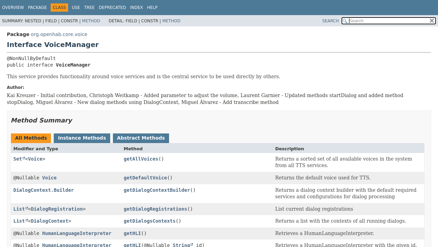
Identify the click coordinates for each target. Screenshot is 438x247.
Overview (13, 7)
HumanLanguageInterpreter (76, 233)
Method (91, 21)
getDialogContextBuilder (157, 190)
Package (37, 7)
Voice (35, 159)
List (19, 209)
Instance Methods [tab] (82, 138)
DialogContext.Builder (43, 190)
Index (136, 7)
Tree (89, 7)
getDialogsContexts (150, 221)
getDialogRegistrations (155, 209)
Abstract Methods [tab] (141, 138)
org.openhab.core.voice (59, 34)
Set (17, 159)
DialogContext (49, 221)
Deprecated (112, 7)
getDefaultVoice (145, 177)
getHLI (132, 233)
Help (152, 7)
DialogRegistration (57, 209)
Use (76, 7)
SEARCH (330, 21)
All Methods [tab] (31, 138)
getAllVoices (141, 159)
